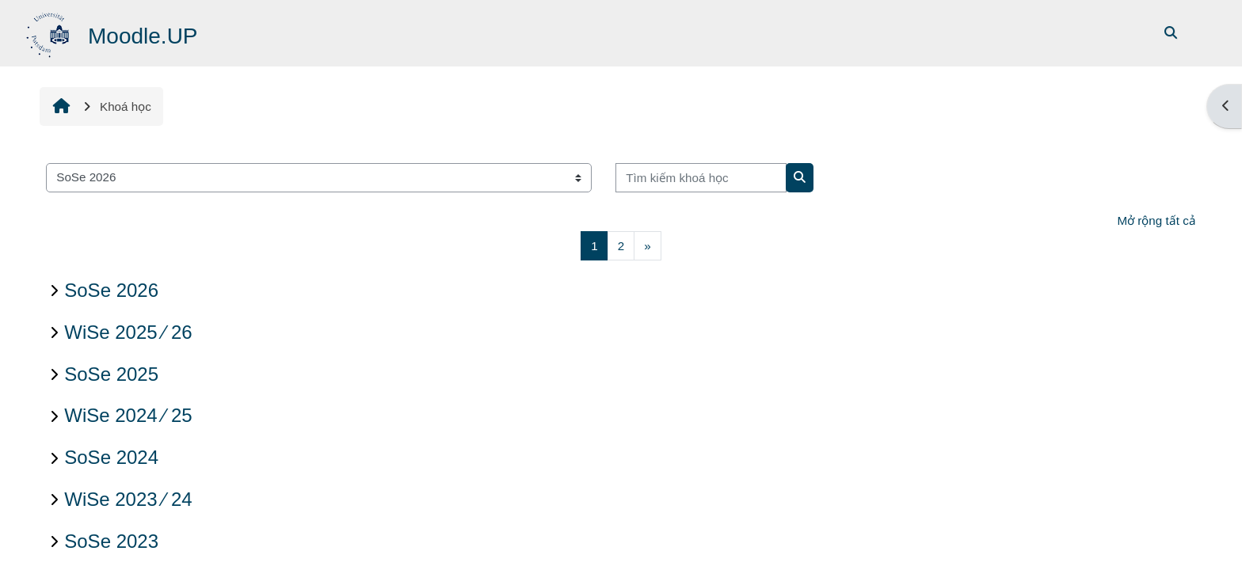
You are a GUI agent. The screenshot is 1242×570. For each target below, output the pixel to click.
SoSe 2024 (111, 457)
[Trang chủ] (49, 32)
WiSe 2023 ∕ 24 (128, 499)
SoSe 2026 (111, 290)
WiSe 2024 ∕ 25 (128, 415)
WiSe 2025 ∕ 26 (128, 332)
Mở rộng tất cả (1156, 220)
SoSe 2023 (111, 541)
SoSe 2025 (111, 374)
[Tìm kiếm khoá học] (701, 177)
